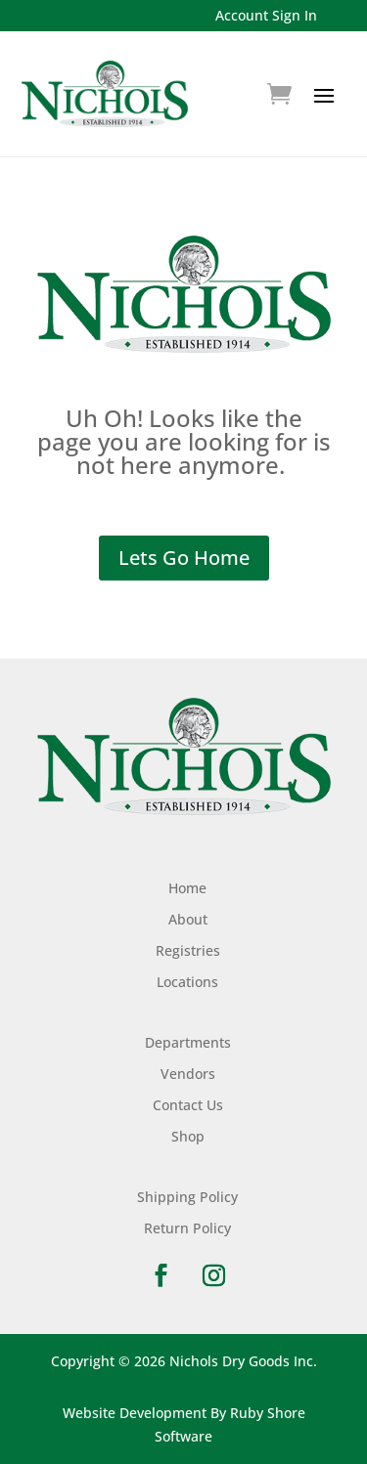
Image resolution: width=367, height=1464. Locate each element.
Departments (188, 1042)
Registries (188, 950)
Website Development (134, 1412)
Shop (188, 1136)
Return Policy (187, 1228)
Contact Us (188, 1105)
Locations (187, 981)
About (187, 919)
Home (187, 888)
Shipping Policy (187, 1196)
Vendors (188, 1073)
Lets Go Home (184, 557)
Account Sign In (266, 15)
